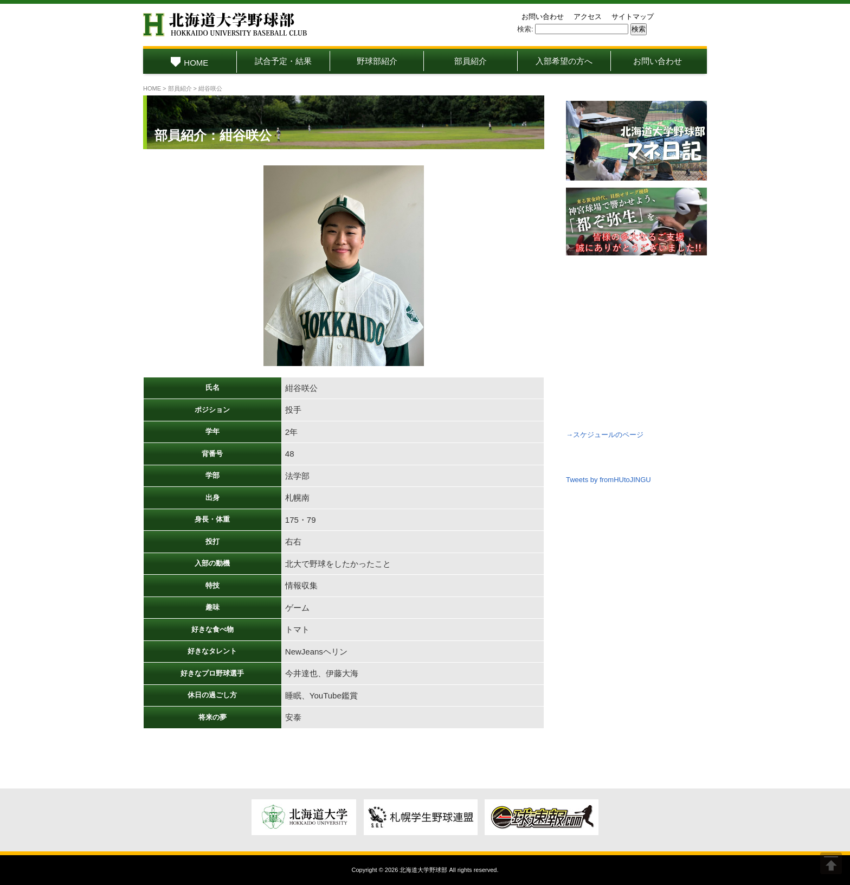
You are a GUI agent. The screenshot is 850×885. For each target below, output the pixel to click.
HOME (189, 62)
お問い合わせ (542, 16)
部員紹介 (470, 61)
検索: (525, 29)
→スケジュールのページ (604, 435)
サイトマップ (632, 16)
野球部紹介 (377, 61)
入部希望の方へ (564, 61)
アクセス (588, 16)
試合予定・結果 (283, 61)
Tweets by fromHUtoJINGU (608, 480)
